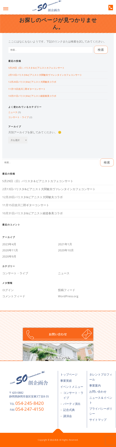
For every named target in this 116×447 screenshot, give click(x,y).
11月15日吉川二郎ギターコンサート (26, 88)
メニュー (5, 8)
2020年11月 (10, 250)
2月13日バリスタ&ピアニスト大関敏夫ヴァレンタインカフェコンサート (45, 74)
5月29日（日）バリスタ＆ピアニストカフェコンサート (36, 67)
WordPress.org (68, 296)
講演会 (67, 416)
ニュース (12, 112)
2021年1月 (65, 244)
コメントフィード (13, 296)
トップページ (68, 374)
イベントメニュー (71, 387)
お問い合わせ (97, 392)
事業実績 (66, 381)
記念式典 (69, 410)
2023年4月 (9, 244)
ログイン (8, 290)
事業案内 (95, 385)
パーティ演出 (72, 404)
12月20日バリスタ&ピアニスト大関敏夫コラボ (32, 81)
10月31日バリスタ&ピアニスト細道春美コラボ (32, 95)
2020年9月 (9, 256)
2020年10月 (66, 250)
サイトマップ (97, 420)
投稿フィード (66, 290)
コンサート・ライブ (18, 117)
